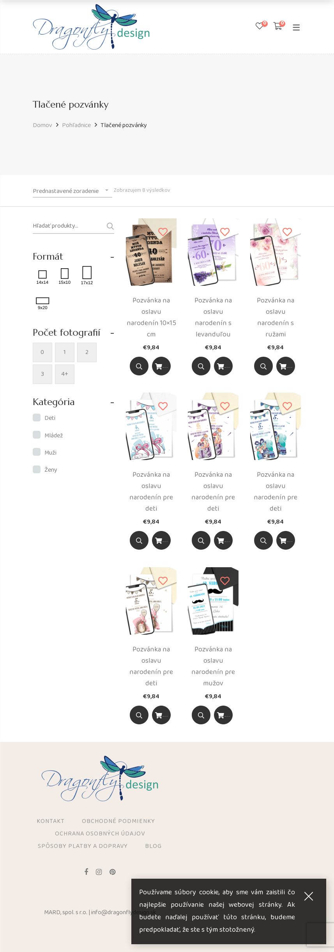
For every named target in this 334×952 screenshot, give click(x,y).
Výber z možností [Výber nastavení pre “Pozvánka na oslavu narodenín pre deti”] (161, 542)
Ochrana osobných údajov (100, 834)
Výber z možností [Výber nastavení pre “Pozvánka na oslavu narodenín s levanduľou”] (223, 367)
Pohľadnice (76, 125)
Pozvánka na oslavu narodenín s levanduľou (213, 317)
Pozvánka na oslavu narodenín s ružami (275, 317)
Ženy (50, 470)
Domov (42, 125)
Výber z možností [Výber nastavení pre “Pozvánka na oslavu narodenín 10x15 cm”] (161, 367)
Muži (50, 453)
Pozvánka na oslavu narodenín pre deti (151, 492)
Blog (153, 846)
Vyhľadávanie (107, 226)
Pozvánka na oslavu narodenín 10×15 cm (151, 317)
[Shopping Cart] (277, 27)
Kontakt (51, 822)
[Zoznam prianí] (259, 27)
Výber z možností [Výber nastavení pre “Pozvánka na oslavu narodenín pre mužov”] (223, 716)
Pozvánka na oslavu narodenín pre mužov (213, 666)
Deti (49, 418)
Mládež (53, 435)
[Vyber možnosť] (161, 366)
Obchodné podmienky (118, 822)
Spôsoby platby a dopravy (83, 846)
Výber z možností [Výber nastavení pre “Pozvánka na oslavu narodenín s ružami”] (285, 367)
